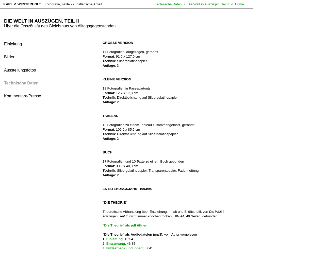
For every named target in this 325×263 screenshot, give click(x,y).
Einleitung (13, 44)
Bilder (9, 57)
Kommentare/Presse (22, 96)
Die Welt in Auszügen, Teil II (208, 4)
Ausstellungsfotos (20, 70)
